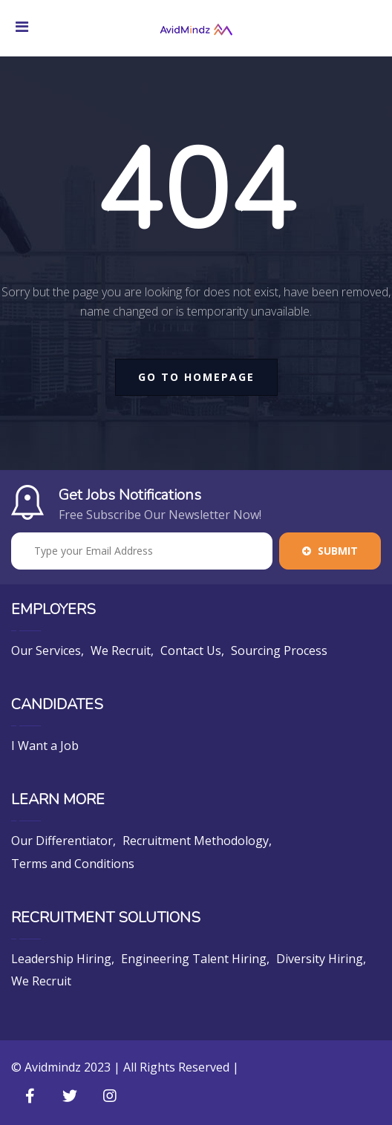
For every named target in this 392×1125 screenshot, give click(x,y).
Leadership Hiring (61, 958)
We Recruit (121, 650)
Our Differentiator (62, 840)
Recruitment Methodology (195, 840)
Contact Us (190, 650)
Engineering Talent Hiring (194, 958)
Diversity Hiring (319, 958)
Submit (330, 551)
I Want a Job (45, 745)
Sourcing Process (279, 650)
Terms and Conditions (72, 863)
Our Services (46, 650)
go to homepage (196, 377)
